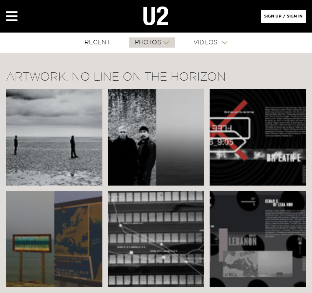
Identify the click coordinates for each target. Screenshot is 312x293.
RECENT (97, 42)
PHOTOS (148, 42)
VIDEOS (206, 42)
